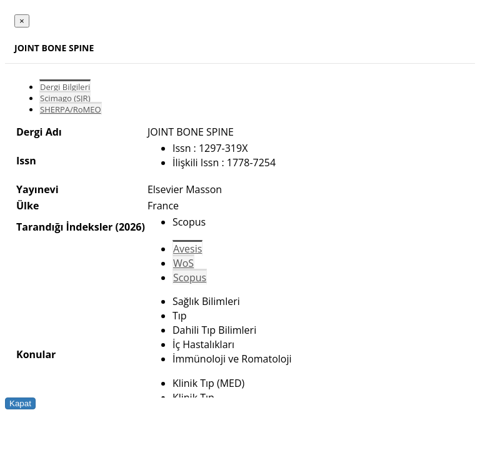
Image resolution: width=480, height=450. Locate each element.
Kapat (20, 403)
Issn (26, 161)
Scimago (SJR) (65, 98)
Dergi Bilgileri (65, 86)
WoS (183, 263)
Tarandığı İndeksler (64, 227)
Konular (36, 354)
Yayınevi (37, 189)
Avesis (187, 249)
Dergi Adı (39, 132)
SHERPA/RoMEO (70, 109)
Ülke (27, 205)
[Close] (21, 21)
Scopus (189, 277)
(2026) (129, 227)
